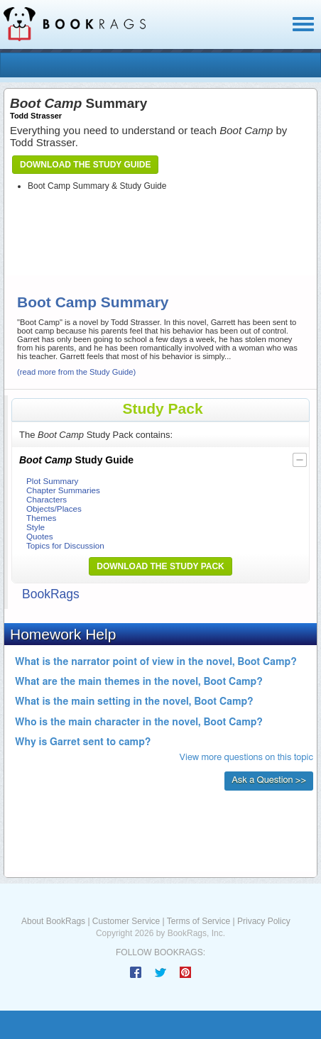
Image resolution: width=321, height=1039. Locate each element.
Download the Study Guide (85, 165)
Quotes (39, 536)
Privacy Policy (263, 921)
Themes (41, 517)
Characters (46, 499)
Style (35, 527)
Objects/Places (54, 508)
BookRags (51, 594)
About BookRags (53, 921)
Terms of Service (198, 921)
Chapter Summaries (63, 490)
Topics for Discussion (65, 545)
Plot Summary (52, 480)
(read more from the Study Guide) (76, 372)
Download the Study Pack (160, 566)
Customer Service (126, 921)
